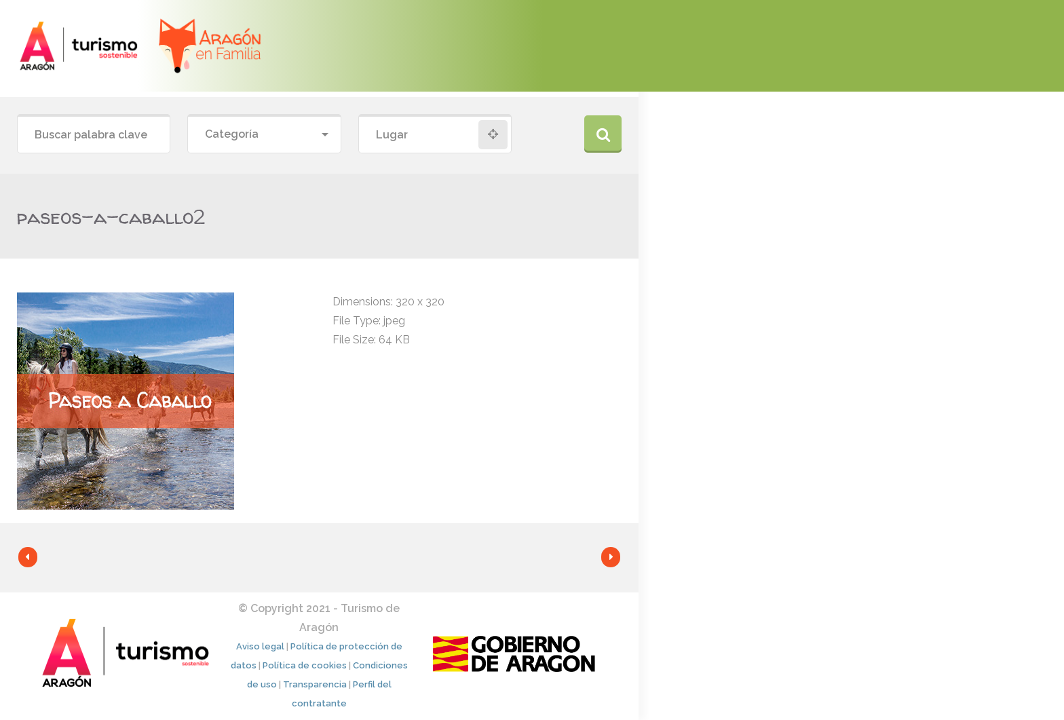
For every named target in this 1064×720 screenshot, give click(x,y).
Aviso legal (260, 646)
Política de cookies (305, 665)
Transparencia (315, 684)
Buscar (603, 134)
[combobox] (264, 135)
